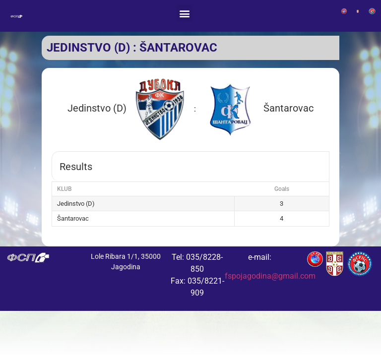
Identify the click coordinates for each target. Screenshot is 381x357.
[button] (184, 13)
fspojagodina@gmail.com (270, 276)
